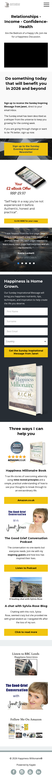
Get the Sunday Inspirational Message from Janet (26, 352)
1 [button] (18, 263)
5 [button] (34, 263)
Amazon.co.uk (26, 500)
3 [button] (26, 263)
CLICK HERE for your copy (26, 221)
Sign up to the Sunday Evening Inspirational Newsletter (26, 149)
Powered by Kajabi (26, 764)
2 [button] (22, 263)
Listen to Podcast (26, 568)
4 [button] (30, 263)
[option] (26, 245)
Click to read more (26, 632)
